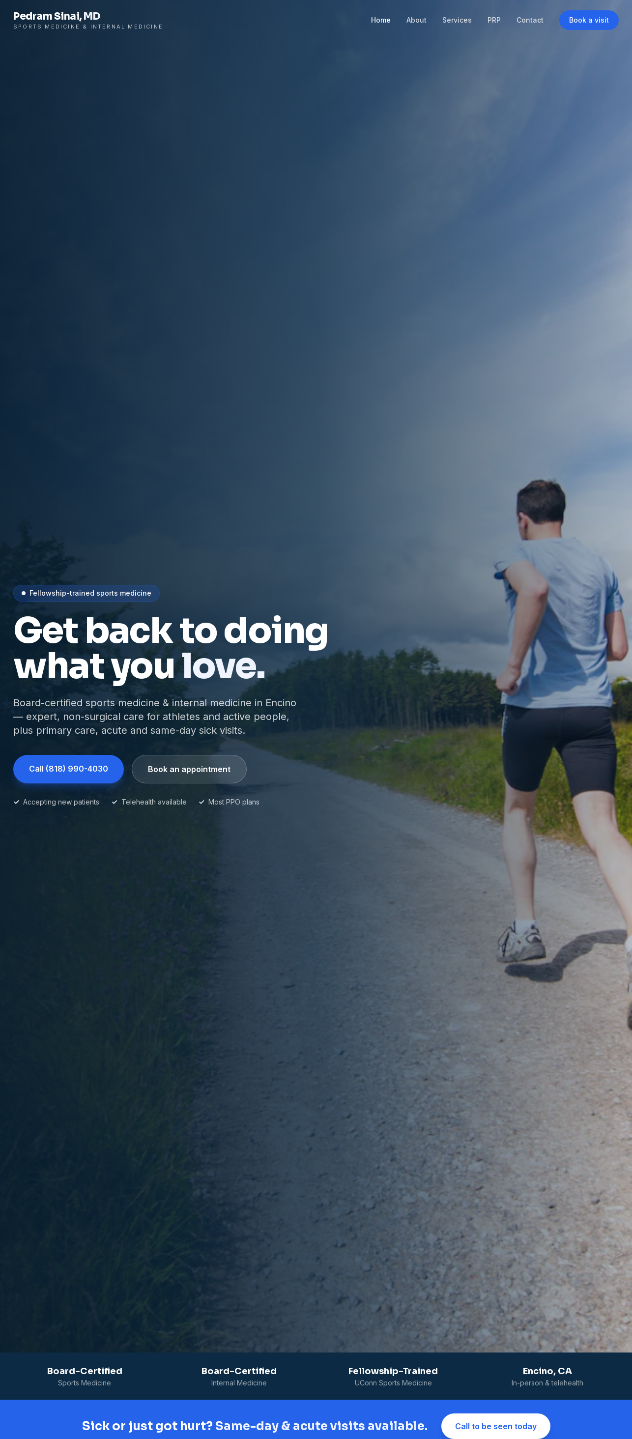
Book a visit (589, 20)
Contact (530, 20)
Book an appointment (189, 769)
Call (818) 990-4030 (68, 769)
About (416, 20)
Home (381, 20)
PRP (494, 20)
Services (457, 20)
